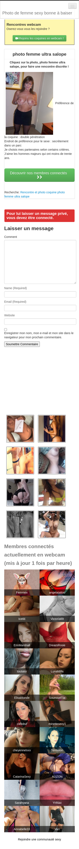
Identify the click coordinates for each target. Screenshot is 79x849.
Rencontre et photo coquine (38, 192)
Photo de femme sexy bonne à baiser (37, 13)
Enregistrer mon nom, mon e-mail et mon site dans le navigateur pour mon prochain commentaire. (39, 335)
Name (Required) (15, 288)
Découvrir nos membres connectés (39, 175)
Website (9, 315)
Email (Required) (15, 301)
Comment (10, 237)
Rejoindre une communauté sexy (39, 839)
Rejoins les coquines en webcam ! (39, 38)
